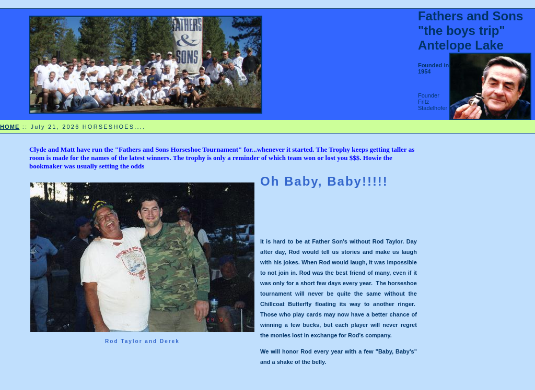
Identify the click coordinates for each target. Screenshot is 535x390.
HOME (9, 127)
